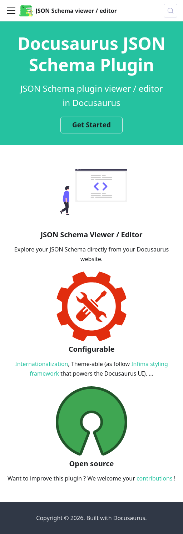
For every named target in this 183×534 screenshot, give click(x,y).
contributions (155, 478)
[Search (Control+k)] (170, 10)
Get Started (91, 124)
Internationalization (41, 364)
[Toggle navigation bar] (11, 10)
